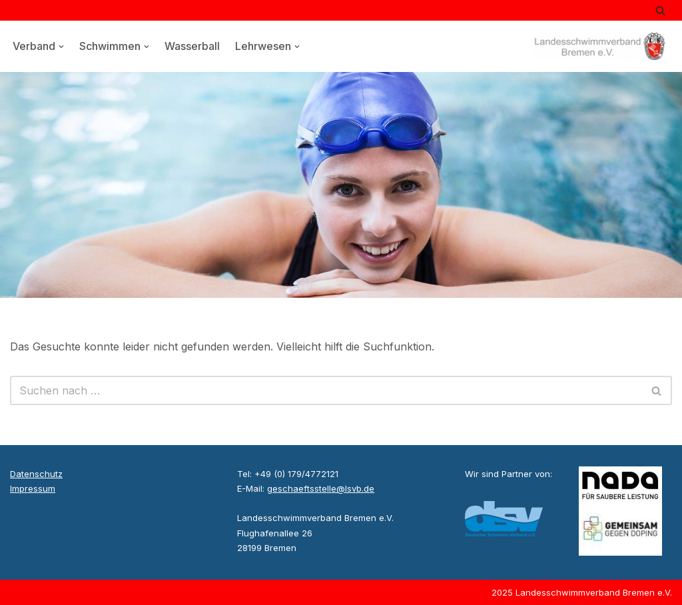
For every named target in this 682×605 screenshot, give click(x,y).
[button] (61, 46)
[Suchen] (660, 10)
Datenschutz (36, 473)
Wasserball (192, 46)
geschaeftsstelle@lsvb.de (320, 488)
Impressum (32, 488)
